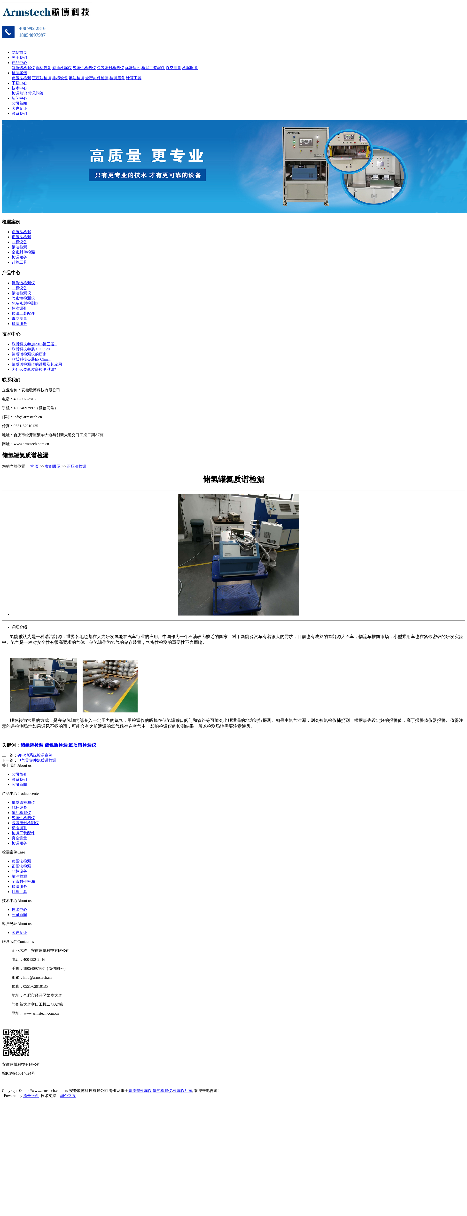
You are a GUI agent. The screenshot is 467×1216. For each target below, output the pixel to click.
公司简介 (19, 774)
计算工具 (133, 78)
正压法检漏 (41, 78)
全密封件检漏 (97, 78)
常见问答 (36, 93)
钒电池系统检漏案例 (34, 755)
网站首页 (19, 52)
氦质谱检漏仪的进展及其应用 (37, 364)
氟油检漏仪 (62, 68)
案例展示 (53, 466)
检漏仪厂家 (182, 1091)
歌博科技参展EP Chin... (31, 359)
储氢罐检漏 (31, 745)
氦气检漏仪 (162, 1091)
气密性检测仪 (84, 68)
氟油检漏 (76, 78)
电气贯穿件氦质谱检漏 (36, 760)
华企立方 (68, 1096)
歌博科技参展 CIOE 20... (32, 349)
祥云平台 (31, 1096)
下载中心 (19, 83)
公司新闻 (19, 103)
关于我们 (19, 57)
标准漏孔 (132, 68)
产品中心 (19, 63)
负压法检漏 (21, 78)
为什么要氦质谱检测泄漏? (34, 369)
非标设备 (43, 68)
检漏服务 (190, 68)
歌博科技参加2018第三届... (34, 344)
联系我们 (19, 113)
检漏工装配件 (153, 68)
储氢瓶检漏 (56, 745)
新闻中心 (19, 98)
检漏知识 (19, 93)
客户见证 (19, 108)
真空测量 (173, 68)
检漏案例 (19, 73)
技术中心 (19, 88)
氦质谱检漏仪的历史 (29, 354)
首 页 (34, 466)
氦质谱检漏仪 (23, 68)
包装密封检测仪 (110, 68)
